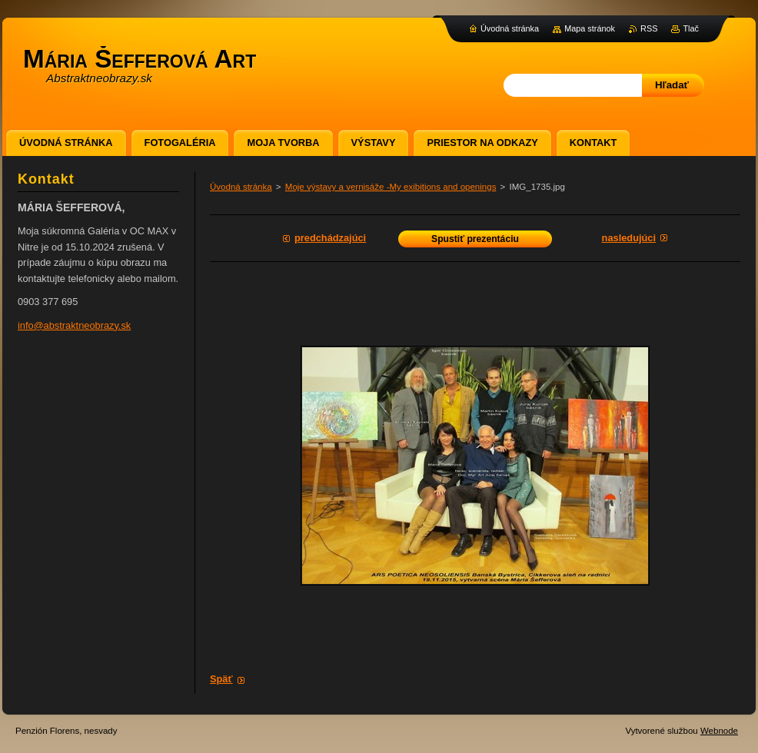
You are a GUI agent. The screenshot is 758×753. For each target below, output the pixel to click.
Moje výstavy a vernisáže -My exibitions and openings (391, 186)
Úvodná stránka (241, 186)
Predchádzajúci (330, 238)
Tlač (691, 28)
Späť (221, 679)
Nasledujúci (629, 238)
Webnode (719, 730)
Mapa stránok (589, 28)
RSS (648, 28)
